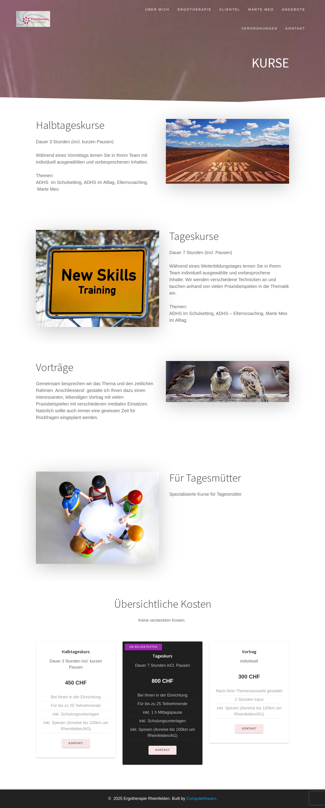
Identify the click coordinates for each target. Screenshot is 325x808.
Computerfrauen (200, 798)
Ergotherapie (194, 9)
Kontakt (295, 28)
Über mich (157, 9)
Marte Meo (261, 9)
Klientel (229, 9)
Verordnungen (259, 28)
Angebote (293, 9)
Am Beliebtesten (143, 646)
